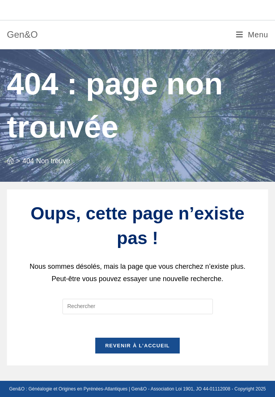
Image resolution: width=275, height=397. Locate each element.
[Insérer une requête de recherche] (137, 306)
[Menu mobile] (252, 34)
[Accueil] (10, 161)
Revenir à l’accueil (137, 345)
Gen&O (22, 34)
